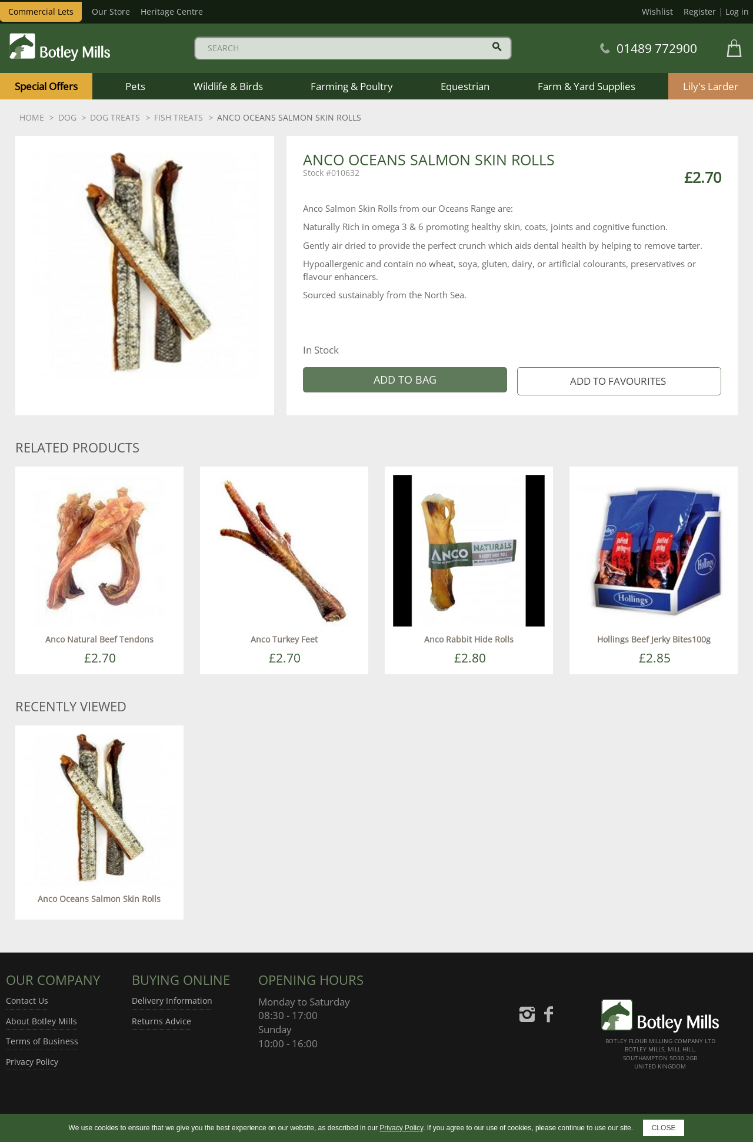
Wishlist (657, 11)
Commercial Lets (41, 11)
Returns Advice (161, 1021)
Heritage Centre (172, 11)
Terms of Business (42, 1041)
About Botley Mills (41, 1021)
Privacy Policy (32, 1061)
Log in (737, 11)
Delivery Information (172, 1000)
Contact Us (27, 1000)
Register (700, 11)
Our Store (111, 11)
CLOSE (664, 1128)
